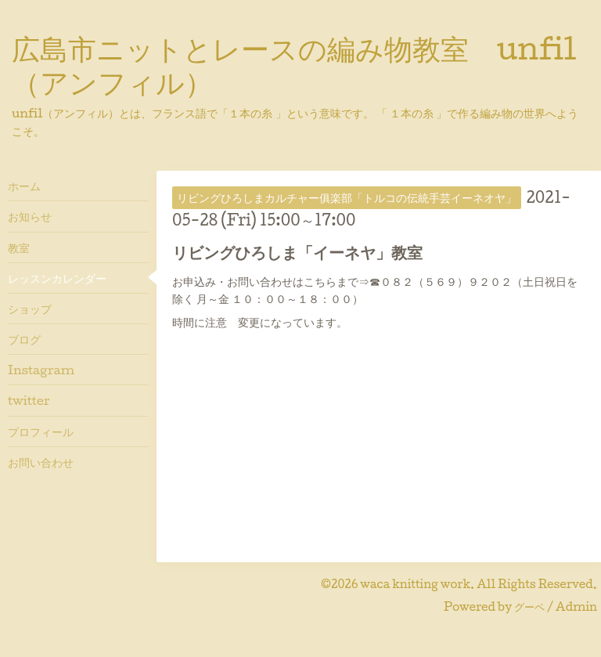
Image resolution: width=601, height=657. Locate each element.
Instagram (41, 370)
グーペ (529, 606)
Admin (576, 606)
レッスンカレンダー (57, 278)
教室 (19, 247)
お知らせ (30, 216)
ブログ (24, 339)
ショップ (30, 308)
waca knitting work (415, 583)
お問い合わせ (41, 462)
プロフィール (41, 431)
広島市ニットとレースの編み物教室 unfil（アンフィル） (294, 64)
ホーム (24, 186)
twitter (29, 400)
